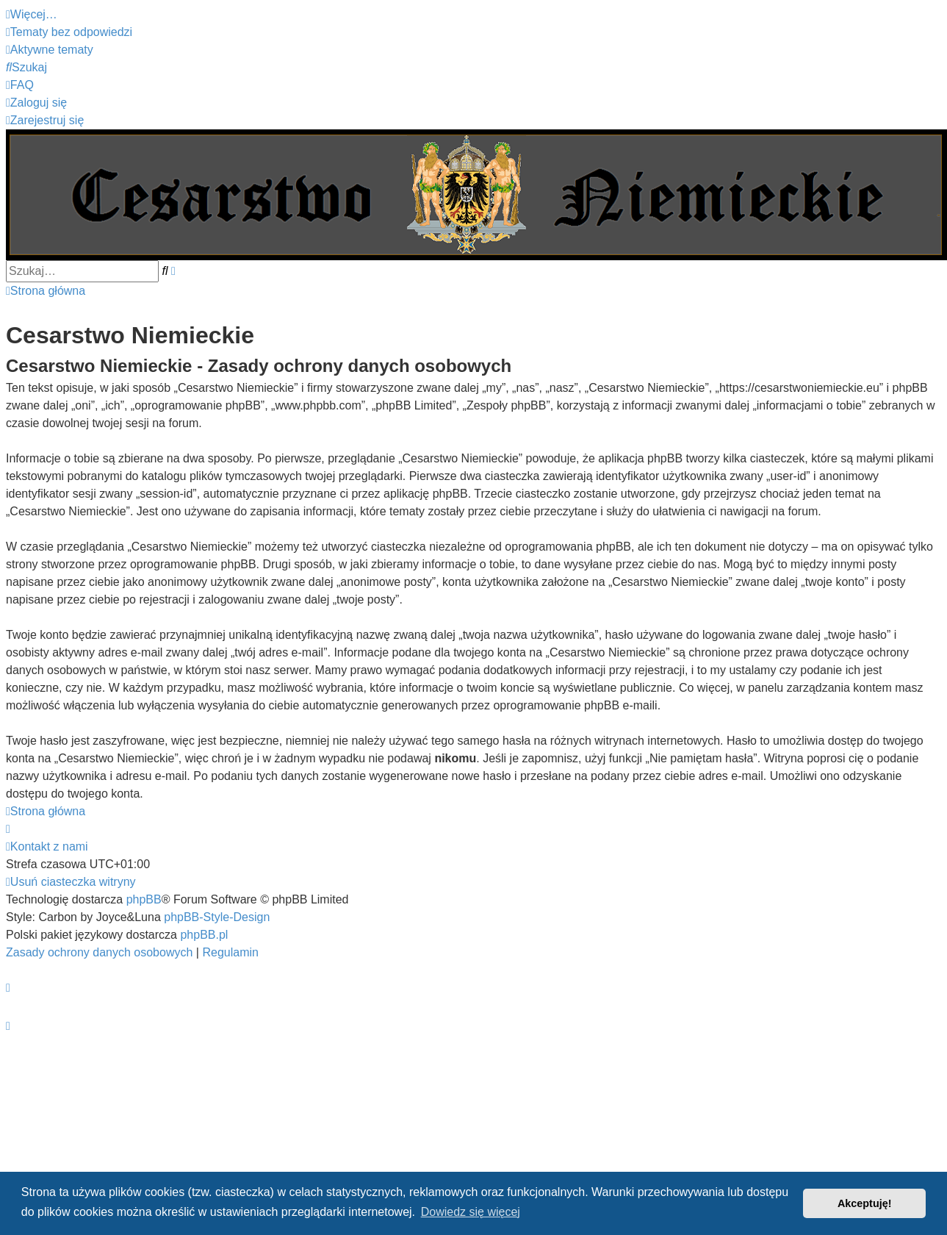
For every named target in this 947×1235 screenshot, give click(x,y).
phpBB (144, 899)
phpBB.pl (204, 934)
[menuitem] (69, 32)
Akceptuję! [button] (865, 1203)
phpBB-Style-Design (217, 917)
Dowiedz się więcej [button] (470, 1212)
